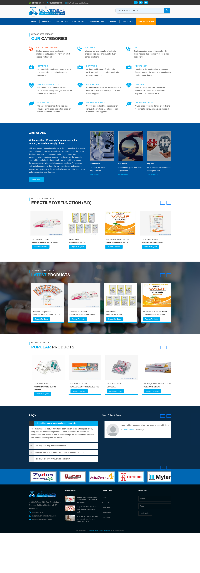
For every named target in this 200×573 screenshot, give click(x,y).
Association (78, 21)
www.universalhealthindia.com (44, 519)
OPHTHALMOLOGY (46, 103)
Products (61, 21)
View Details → (95, 174)
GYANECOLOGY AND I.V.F (48, 84)
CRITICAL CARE (93, 84)
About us (46, 21)
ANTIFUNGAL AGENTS (95, 103)
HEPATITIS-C (91, 66)
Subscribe (145, 513)
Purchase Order (146, 21)
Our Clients (106, 507)
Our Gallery (106, 512)
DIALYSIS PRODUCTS (144, 103)
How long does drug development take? (50, 446)
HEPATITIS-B (43, 66)
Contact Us (127, 21)
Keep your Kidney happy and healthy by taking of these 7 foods (87, 509)
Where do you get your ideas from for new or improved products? (60, 452)
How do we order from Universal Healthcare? (52, 459)
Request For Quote (39, 247)
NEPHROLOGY (141, 66)
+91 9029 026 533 (36, 3)
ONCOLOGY (90, 48)
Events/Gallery (97, 21)
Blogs (113, 21)
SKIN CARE (139, 84)
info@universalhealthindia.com (77, 3)
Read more (36, 179)
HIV (135, 48)
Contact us (106, 518)
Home (33, 21)
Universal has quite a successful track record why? (56, 423)
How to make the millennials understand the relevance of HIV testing (87, 499)
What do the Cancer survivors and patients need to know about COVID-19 (87, 518)
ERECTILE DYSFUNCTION (47, 48)
